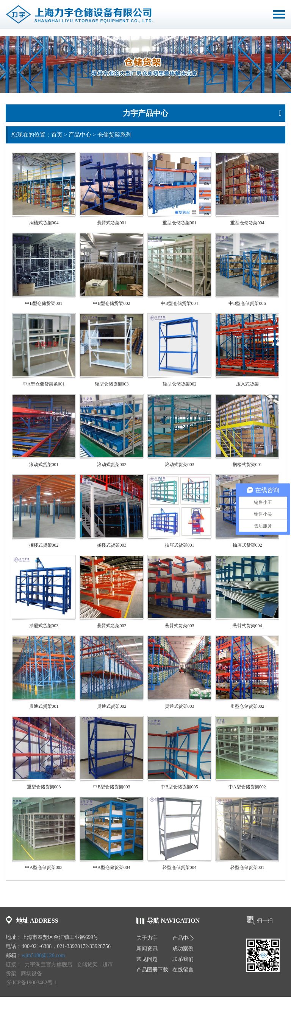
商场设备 (31, 973)
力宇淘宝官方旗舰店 (48, 964)
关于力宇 (147, 938)
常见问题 (147, 959)
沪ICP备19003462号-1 (32, 982)
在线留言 (183, 970)
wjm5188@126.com (43, 955)
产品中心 (80, 135)
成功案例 (183, 948)
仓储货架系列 (114, 135)
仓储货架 (87, 964)
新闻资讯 (147, 948)
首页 (57, 135)
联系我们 (183, 959)
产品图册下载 (152, 970)
